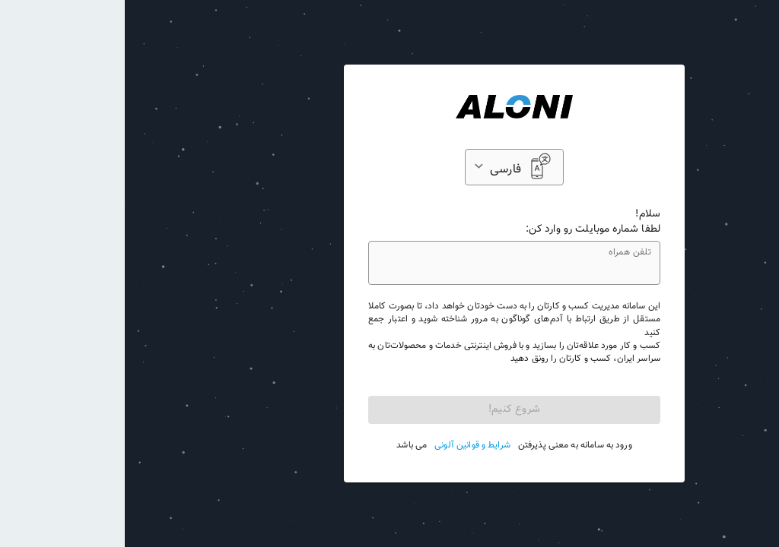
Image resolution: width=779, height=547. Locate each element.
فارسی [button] (380, 169)
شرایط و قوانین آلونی (348, 445)
